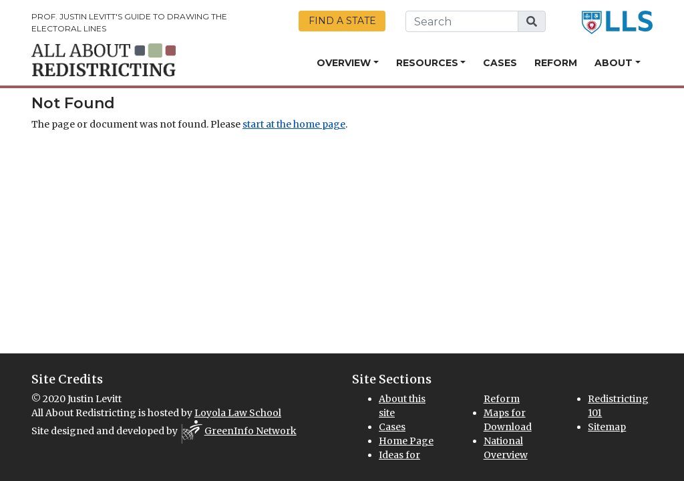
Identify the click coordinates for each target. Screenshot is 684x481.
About (613, 63)
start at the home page (293, 124)
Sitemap (607, 427)
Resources (427, 63)
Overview (344, 63)
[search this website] (461, 21)
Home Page (406, 441)
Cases (500, 63)
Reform (555, 63)
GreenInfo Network (250, 431)
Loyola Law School (237, 413)
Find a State (342, 21)
